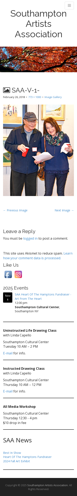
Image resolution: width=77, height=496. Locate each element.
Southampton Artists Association (38, 23)
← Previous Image (15, 210)
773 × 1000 (34, 97)
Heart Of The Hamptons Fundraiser (27, 457)
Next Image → (64, 210)
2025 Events (15, 288)
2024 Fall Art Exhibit (16, 461)
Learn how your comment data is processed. (37, 255)
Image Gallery (53, 97)
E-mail (8, 353)
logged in (30, 238)
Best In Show (12, 453)
